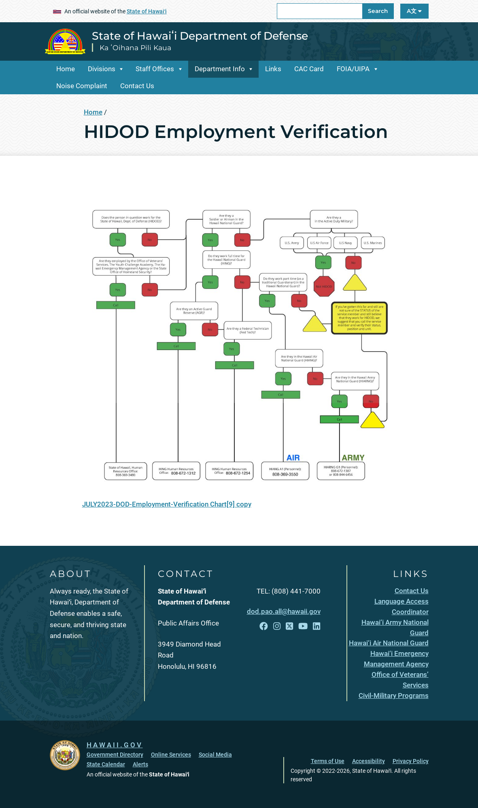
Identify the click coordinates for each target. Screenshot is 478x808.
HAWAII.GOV (115, 745)
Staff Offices (155, 69)
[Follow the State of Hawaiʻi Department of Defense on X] (289, 626)
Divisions (101, 69)
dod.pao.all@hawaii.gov (284, 611)
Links (273, 69)
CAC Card (309, 69)
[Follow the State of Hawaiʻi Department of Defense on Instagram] (276, 626)
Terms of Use (327, 761)
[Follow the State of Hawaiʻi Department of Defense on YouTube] (303, 626)
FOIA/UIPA (353, 69)
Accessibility (368, 761)
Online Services (171, 754)
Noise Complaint (81, 86)
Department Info (220, 69)
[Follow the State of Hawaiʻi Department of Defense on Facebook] (263, 626)
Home (65, 69)
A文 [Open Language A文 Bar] (414, 11)
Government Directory (115, 754)
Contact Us (137, 86)
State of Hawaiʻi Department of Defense (200, 35)
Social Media (215, 754)
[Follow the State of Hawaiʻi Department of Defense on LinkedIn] (316, 626)
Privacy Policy (411, 761)
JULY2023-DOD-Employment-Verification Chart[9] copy (166, 504)
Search (378, 11)
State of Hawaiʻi (147, 11)
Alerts (140, 764)
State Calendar (106, 764)
